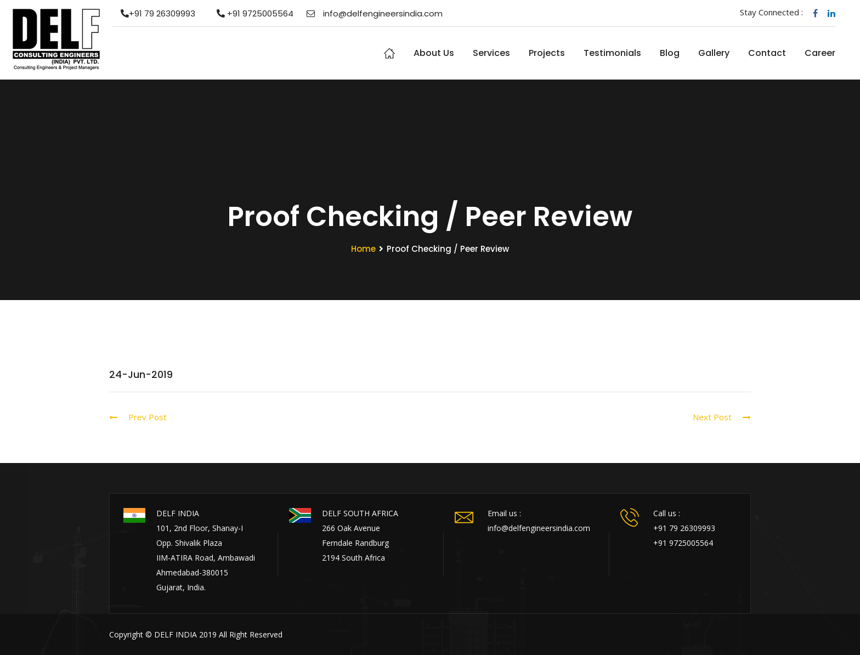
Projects (547, 53)
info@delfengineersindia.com (375, 13)
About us (434, 53)
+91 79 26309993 (153, 13)
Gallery (713, 53)
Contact (767, 53)
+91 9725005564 (250, 13)
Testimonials (612, 53)
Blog (670, 53)
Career (820, 53)
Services (491, 53)
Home (389, 53)
